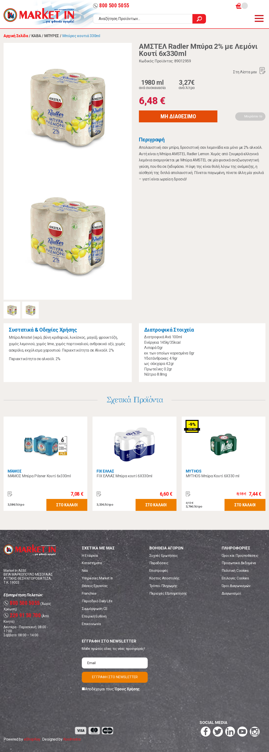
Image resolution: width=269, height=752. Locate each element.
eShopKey (32, 739)
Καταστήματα (92, 563)
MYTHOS (193, 471)
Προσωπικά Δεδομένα (239, 563)
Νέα (85, 570)
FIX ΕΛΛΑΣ (105, 471)
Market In (39, 15)
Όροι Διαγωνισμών (236, 586)
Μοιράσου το (253, 116)
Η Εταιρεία (90, 555)
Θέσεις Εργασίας (95, 586)
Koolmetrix (72, 739)
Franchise (89, 593)
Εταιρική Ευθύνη (94, 616)
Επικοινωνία (91, 624)
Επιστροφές (158, 570)
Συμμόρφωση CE (95, 609)
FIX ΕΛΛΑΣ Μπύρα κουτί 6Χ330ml (124, 476)
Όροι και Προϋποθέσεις (240, 555)
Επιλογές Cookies (235, 578)
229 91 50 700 (22, 615)
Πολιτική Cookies (235, 570)
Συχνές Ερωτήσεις (163, 555)
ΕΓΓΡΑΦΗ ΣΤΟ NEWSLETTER (115, 677)
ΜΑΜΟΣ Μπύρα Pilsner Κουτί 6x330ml (39, 476)
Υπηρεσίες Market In (97, 578)
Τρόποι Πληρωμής (163, 586)
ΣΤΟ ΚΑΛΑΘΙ (67, 504)
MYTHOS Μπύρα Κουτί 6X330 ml (212, 476)
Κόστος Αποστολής (164, 578)
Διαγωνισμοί (231, 593)
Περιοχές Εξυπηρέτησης (168, 593)
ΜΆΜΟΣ (14, 471)
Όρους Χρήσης (127, 689)
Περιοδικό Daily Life (97, 601)
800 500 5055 (111, 5)
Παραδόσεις (158, 563)
